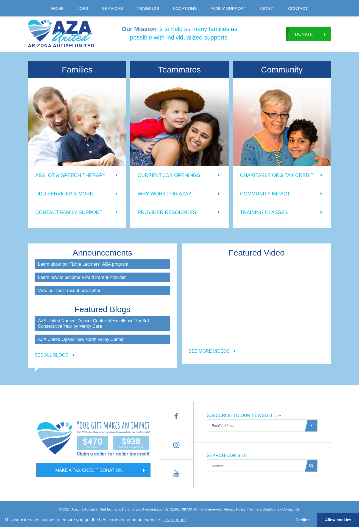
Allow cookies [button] (338, 520)
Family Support (228, 8)
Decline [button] (303, 520)
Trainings (148, 8)
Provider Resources (167, 212)
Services (112, 8)
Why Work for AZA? (164, 194)
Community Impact (265, 194)
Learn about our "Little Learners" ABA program (83, 264)
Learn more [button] (174, 519)
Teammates (179, 69)
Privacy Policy (235, 509)
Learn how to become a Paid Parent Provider (82, 277)
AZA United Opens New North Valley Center (81, 339)
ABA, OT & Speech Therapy (70, 175)
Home (57, 8)
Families (77, 69)
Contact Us (291, 509)
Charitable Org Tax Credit (277, 175)
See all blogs (51, 355)
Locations (185, 8)
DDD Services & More (64, 194)
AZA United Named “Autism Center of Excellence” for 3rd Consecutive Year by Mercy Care (93, 323)
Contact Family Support (68, 212)
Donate (299, 34)
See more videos (209, 351)
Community (282, 69)
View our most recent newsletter (69, 290)
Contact (298, 8)
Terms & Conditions (264, 509)
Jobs (82, 8)
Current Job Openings (169, 175)
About (267, 8)
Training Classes (264, 212)
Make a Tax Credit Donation (79, 469)
